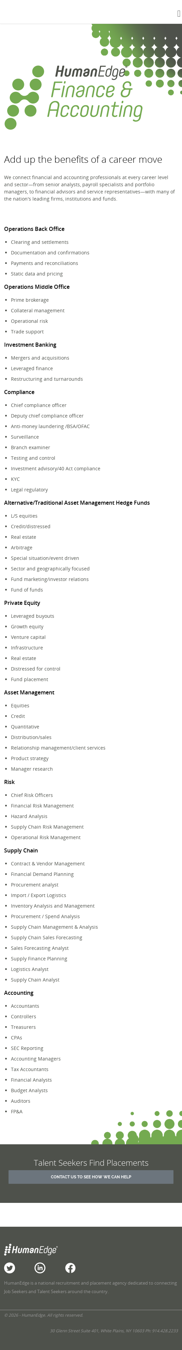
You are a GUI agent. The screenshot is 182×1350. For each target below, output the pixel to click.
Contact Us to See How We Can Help (91, 1177)
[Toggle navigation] (179, 13)
